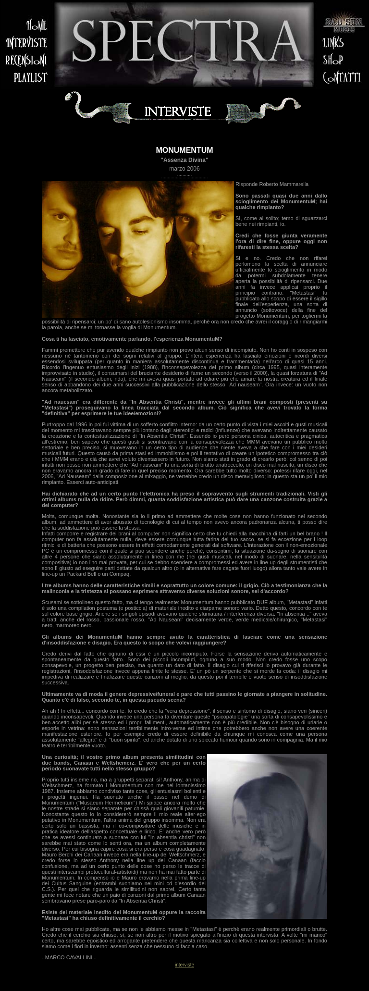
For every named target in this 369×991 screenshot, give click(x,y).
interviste (184, 964)
